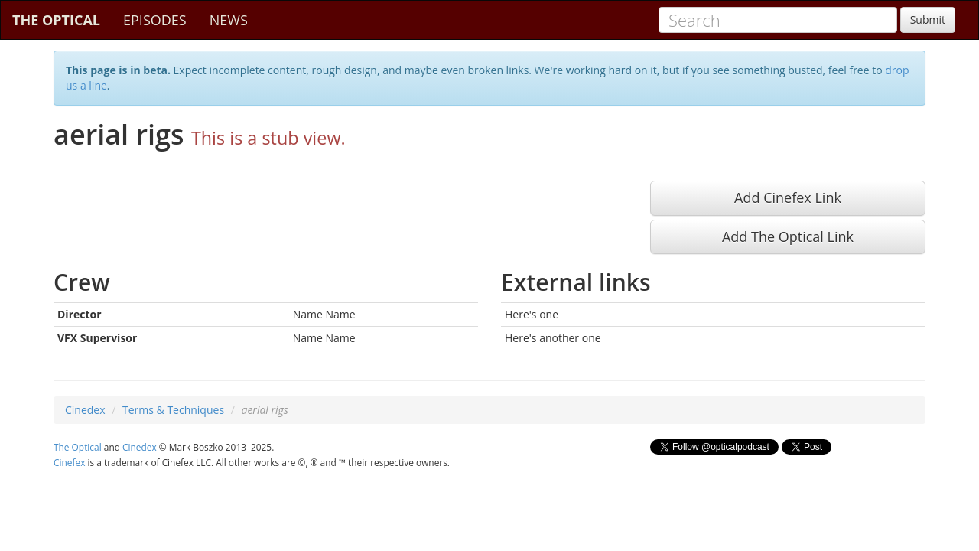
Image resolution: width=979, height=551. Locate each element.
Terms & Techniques (173, 410)
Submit (927, 19)
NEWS (229, 20)
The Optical (78, 447)
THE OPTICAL (56, 20)
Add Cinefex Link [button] (787, 197)
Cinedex (85, 410)
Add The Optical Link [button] (788, 236)
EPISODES (155, 20)
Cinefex (69, 462)
